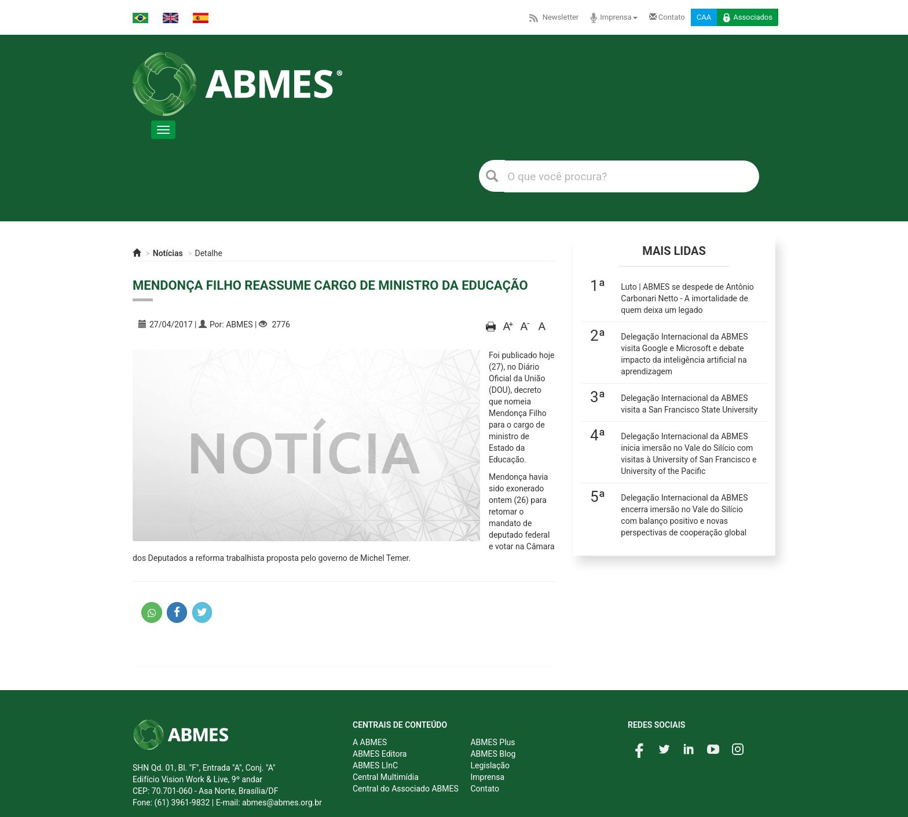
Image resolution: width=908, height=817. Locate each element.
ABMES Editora (380, 753)
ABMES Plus (492, 742)
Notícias (168, 253)
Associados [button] (747, 18)
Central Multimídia (386, 777)
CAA (704, 17)
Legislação (489, 765)
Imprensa (613, 18)
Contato (667, 17)
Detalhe (208, 253)
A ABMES (370, 742)
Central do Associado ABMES (406, 788)
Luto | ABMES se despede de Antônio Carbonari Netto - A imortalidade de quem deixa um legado (687, 298)
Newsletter (553, 17)
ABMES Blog (492, 753)
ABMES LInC (375, 765)
